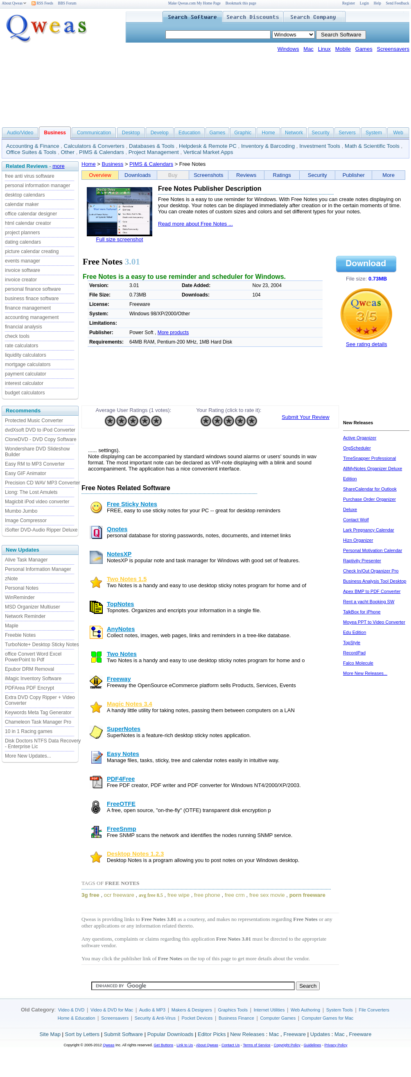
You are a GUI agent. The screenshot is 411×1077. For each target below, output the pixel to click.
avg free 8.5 (151, 895)
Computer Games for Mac (328, 1018)
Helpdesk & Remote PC (208, 146)
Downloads (137, 175)
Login (364, 3)
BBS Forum (67, 3)
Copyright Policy (287, 1045)
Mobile (343, 49)
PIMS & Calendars (101, 152)
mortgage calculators (27, 364)
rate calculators (21, 345)
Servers (347, 133)
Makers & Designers (192, 1009)
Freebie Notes (20, 635)
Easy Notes (123, 754)
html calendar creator (28, 223)
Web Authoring (305, 1009)
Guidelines (312, 1045)
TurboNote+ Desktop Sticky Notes (42, 644)
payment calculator (25, 374)
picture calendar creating (32, 251)
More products (173, 332)
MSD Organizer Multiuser (32, 607)
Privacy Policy (335, 1045)
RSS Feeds (42, 3)
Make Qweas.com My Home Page (194, 3)
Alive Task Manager (26, 560)
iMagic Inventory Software (33, 678)
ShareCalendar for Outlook (370, 488)
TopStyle (351, 642)
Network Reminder (25, 616)
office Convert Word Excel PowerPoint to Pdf (33, 657)
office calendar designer (31, 214)
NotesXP (119, 554)
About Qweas (14, 3)
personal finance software (33, 289)
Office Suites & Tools (31, 152)
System (374, 133)
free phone (207, 895)
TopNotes (120, 604)
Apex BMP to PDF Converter (371, 591)
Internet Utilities (269, 1009)
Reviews (246, 175)
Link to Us (184, 1045)
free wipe (178, 895)
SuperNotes (123, 729)
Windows (288, 49)
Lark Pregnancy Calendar (368, 529)
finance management (28, 308)
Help (377, 3)
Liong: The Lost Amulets (31, 492)
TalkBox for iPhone (362, 611)
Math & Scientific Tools (372, 146)
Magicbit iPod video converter (37, 502)
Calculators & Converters (94, 146)
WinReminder (20, 597)
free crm (235, 895)
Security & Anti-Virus (155, 1018)
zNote (11, 578)
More (388, 175)
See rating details (366, 344)
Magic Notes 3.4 (129, 704)
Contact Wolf (356, 519)
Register (348, 3)
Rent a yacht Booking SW (368, 601)
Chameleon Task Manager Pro (38, 722)
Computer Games (278, 1018)
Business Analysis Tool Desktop (374, 581)
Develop (160, 133)
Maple (11, 626)
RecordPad (354, 652)
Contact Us (230, 1045)
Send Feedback (397, 3)
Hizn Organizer (358, 540)
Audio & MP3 (152, 1009)
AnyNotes (121, 629)
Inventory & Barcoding (268, 146)
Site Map (50, 1034)
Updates (320, 1034)
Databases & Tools (151, 146)
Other (68, 152)
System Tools (339, 1009)
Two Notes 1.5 (127, 579)
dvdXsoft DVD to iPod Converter (40, 430)
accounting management (32, 317)
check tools (17, 336)
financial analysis (23, 327)
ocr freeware (119, 895)
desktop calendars (25, 195)
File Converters (374, 1009)
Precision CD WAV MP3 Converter (42, 483)
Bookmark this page (241, 3)
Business (113, 164)
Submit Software (123, 1034)
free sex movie (267, 895)
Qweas (108, 1045)
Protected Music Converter (34, 420)
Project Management (154, 152)
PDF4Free (121, 779)
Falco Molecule (358, 663)
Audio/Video (20, 133)
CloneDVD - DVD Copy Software (41, 439)
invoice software (22, 270)
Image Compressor (26, 520)
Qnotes (117, 529)
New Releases (247, 1034)
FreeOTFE (121, 804)
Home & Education (76, 1018)
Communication (94, 133)
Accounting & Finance (32, 146)
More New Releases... (365, 673)
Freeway (119, 679)
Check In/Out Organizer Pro (371, 570)
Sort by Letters (82, 1034)
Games (364, 49)
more (58, 166)
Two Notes (122, 654)
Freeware (294, 1034)
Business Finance (236, 1018)
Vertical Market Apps (208, 152)
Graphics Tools (233, 1009)
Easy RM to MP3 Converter (35, 464)
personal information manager (37, 185)
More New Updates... (28, 756)
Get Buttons (164, 1045)
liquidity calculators (25, 355)
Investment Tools (319, 146)
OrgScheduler (357, 448)
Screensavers (393, 49)
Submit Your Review (305, 417)
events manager (22, 261)
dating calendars (23, 242)
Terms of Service (256, 1045)
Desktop (131, 133)
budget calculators (25, 393)
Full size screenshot (119, 239)
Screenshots (208, 175)
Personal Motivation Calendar (372, 550)
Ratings (282, 175)
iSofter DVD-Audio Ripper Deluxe (41, 530)
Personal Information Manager (38, 569)
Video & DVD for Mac (111, 1009)
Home (268, 133)
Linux (324, 49)
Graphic (242, 133)
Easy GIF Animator (25, 473)
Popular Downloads (170, 1034)
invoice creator (21, 280)
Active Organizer (359, 437)
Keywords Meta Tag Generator (38, 712)
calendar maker (22, 204)
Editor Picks (212, 1034)
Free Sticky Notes (132, 504)
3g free (90, 895)
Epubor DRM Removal (29, 669)
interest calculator (24, 383)
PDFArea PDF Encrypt (29, 688)
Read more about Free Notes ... (195, 224)
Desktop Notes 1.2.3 (135, 854)
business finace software (32, 298)
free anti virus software (29, 176)
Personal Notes (21, 588)
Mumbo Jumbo (21, 511)
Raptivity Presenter (362, 560)
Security (320, 133)
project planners (22, 232)
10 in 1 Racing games (28, 731)
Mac (308, 49)
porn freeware (307, 895)
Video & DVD (71, 1009)
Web (398, 133)
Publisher (354, 175)
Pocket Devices (197, 1018)
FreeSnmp (121, 829)
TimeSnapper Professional (369, 458)
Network (294, 133)
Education (189, 133)
